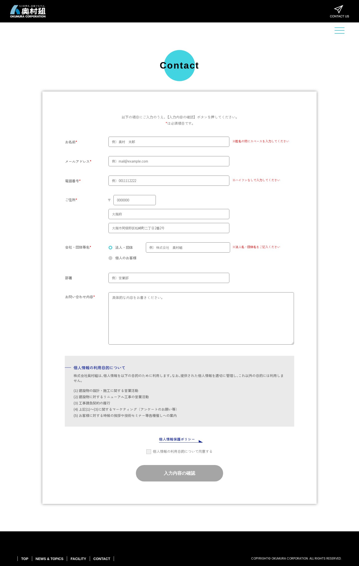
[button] (340, 30)
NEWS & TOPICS (50, 559)
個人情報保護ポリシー (177, 439)
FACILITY (78, 559)
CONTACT (101, 559)
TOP (24, 559)
